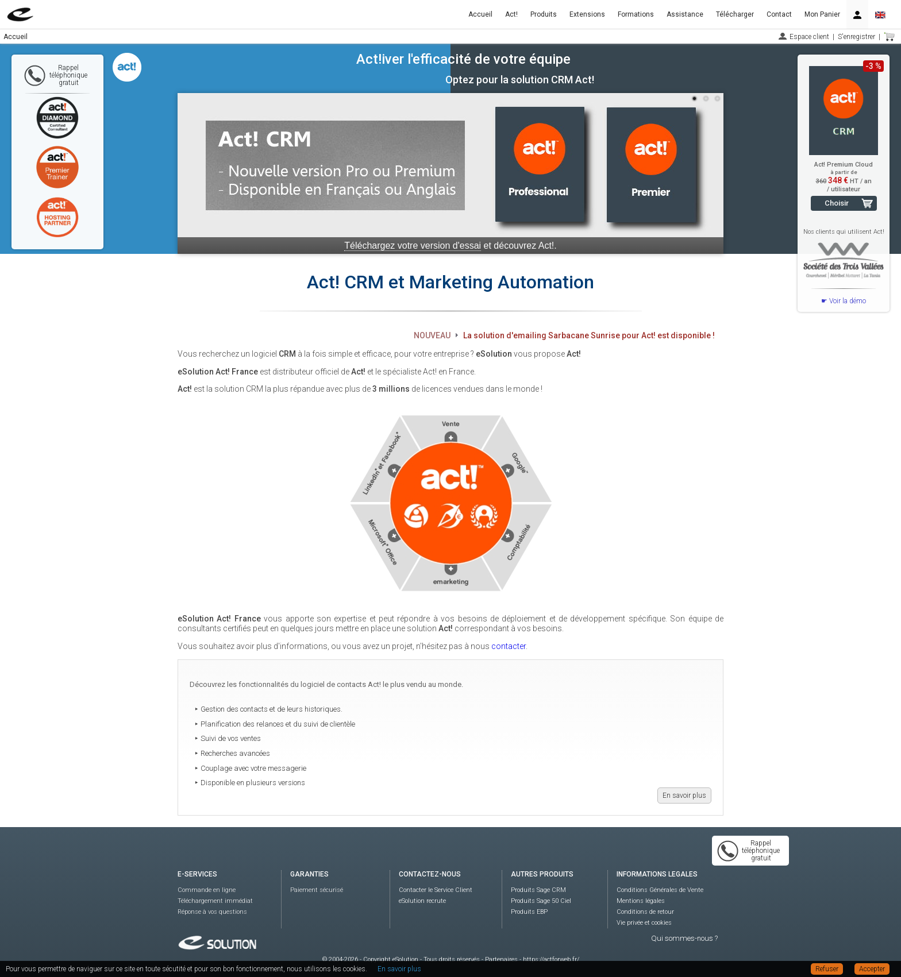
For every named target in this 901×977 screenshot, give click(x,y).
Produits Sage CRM (538, 890)
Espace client (809, 37)
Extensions (587, 14)
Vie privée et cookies (644, 922)
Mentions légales (641, 901)
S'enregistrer (856, 37)
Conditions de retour (645, 912)
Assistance (685, 14)
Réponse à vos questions (212, 912)
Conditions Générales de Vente (660, 890)
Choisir (837, 203)
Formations (636, 14)
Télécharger (735, 14)
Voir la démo (847, 301)
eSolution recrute (422, 901)
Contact (779, 14)
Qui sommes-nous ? (684, 938)
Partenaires (501, 959)
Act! (511, 14)
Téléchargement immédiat (215, 901)
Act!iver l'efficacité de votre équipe (463, 59)
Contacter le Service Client (435, 890)
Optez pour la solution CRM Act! (519, 80)
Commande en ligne (207, 890)
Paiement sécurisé (316, 890)
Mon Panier (822, 14)
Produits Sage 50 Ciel (541, 901)
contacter (508, 646)
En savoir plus (684, 795)
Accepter (872, 969)
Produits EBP (529, 912)
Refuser (826, 969)
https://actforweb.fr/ (551, 959)
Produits (543, 14)
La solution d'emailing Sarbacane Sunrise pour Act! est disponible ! (589, 335)
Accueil (480, 14)
